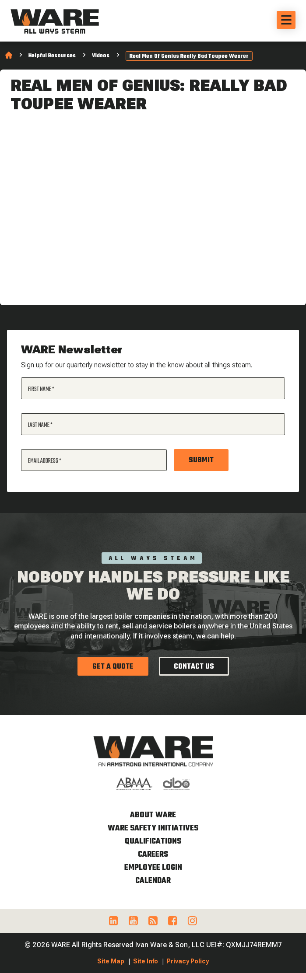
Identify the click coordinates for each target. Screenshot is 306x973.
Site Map (110, 961)
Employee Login (153, 867)
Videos (100, 56)
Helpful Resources (52, 56)
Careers (153, 854)
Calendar (153, 881)
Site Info (145, 961)
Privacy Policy (188, 961)
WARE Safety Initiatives (153, 828)
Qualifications (153, 841)
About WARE (153, 815)
